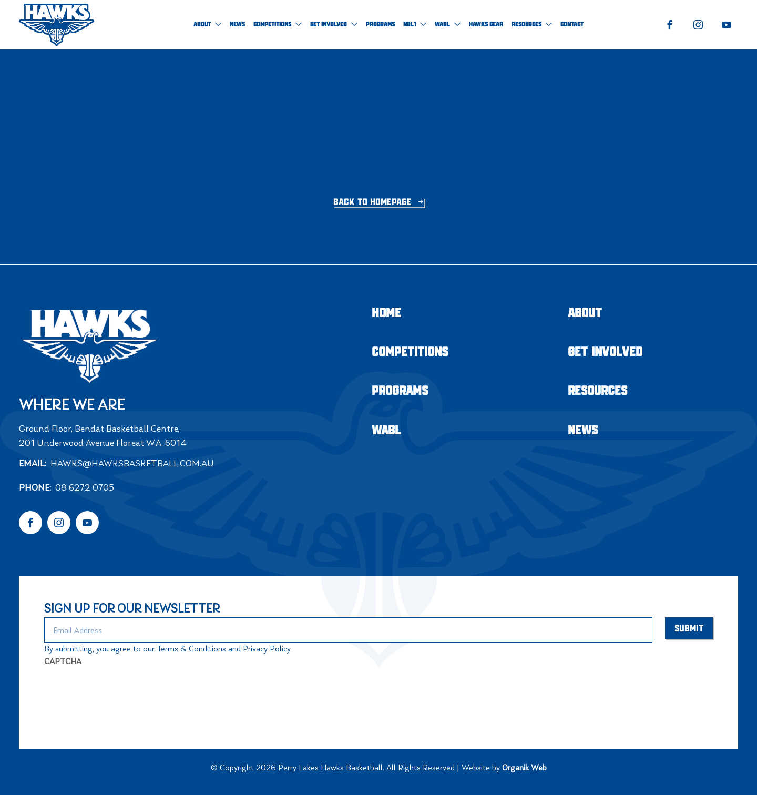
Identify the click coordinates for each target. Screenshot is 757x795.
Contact (572, 24)
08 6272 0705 (84, 487)
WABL (448, 24)
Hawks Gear (486, 24)
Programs (380, 24)
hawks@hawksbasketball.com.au (132, 463)
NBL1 (414, 24)
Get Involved (333, 24)
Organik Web (524, 767)
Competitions (277, 24)
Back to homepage (373, 202)
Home (386, 314)
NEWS (237, 24)
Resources (532, 24)
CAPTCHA (62, 661)
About (207, 24)
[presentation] (124, 692)
